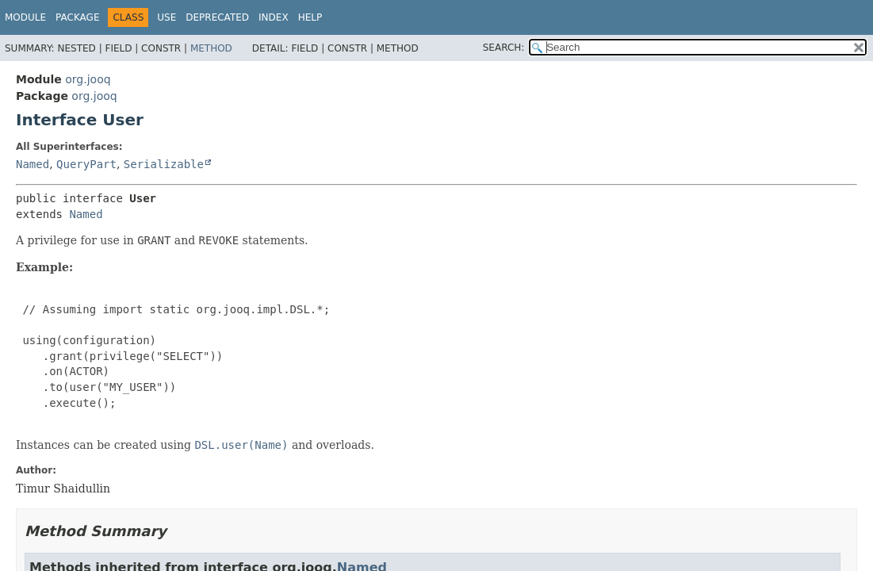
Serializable (164, 164)
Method (211, 48)
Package (77, 17)
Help (310, 17)
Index (273, 17)
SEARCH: (504, 47)
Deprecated (217, 17)
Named (32, 164)
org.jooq (87, 79)
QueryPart (86, 164)
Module (25, 17)
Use (166, 17)
